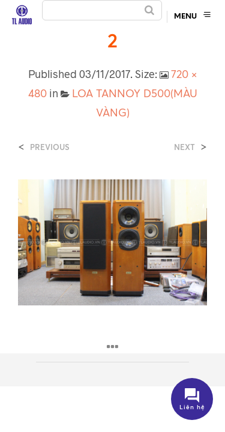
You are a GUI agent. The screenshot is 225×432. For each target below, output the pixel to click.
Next (184, 147)
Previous (50, 147)
